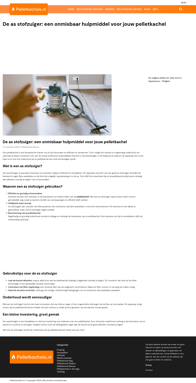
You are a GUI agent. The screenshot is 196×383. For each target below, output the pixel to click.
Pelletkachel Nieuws (66, 366)
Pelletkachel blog (65, 360)
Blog (183, 2)
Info (155, 9)
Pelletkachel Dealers (66, 363)
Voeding (61, 371)
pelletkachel (83, 196)
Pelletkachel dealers (90, 9)
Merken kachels (64, 358)
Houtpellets (62, 352)
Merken (109, 9)
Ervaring (61, 350)
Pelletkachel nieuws (129, 9)
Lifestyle (61, 355)
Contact (149, 370)
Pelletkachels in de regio (68, 369)
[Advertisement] (98, 51)
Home (71, 9)
